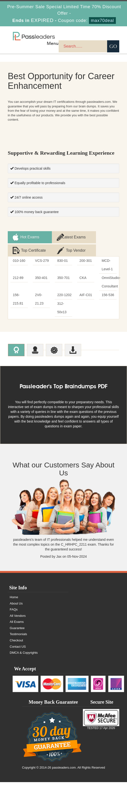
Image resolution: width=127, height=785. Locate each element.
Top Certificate (33, 250)
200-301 (85, 261)
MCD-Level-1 (107, 265)
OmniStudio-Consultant (109, 282)
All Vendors (18, 618)
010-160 (19, 261)
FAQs (14, 612)
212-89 (18, 278)
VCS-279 (42, 261)
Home (14, 600)
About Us (16, 606)
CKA (83, 278)
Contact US (18, 649)
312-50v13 (61, 308)
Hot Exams (29, 237)
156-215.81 (18, 299)
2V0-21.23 (39, 299)
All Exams (17, 625)
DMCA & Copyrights (24, 656)
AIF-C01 (85, 295)
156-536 (108, 295)
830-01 (62, 261)
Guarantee (17, 631)
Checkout (16, 643)
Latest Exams (74, 237)
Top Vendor (76, 250)
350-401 (41, 278)
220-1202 (64, 295)
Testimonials (18, 637)
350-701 (63, 278)
